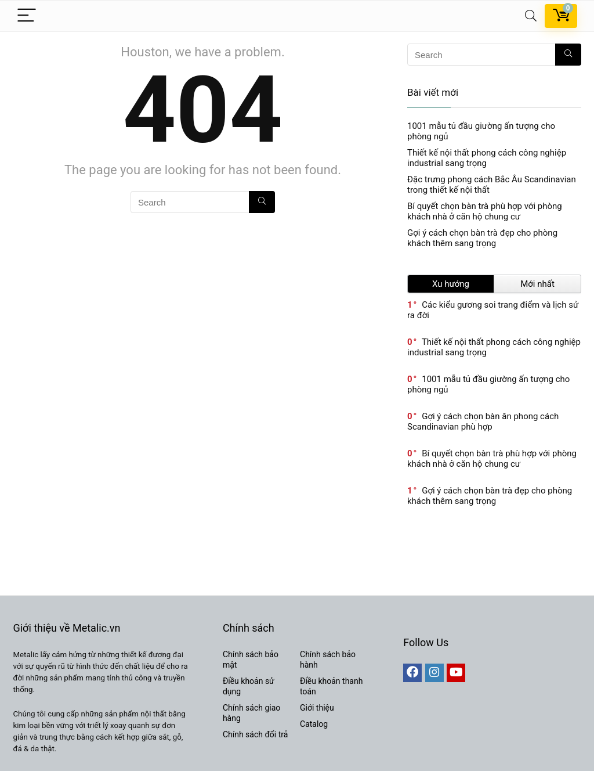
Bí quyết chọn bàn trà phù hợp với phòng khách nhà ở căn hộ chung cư (484, 211)
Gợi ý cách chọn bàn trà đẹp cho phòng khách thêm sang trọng (482, 238)
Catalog (314, 724)
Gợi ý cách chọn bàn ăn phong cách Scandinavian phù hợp (483, 421)
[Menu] (27, 16)
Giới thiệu (317, 707)
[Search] (531, 16)
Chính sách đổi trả (255, 734)
